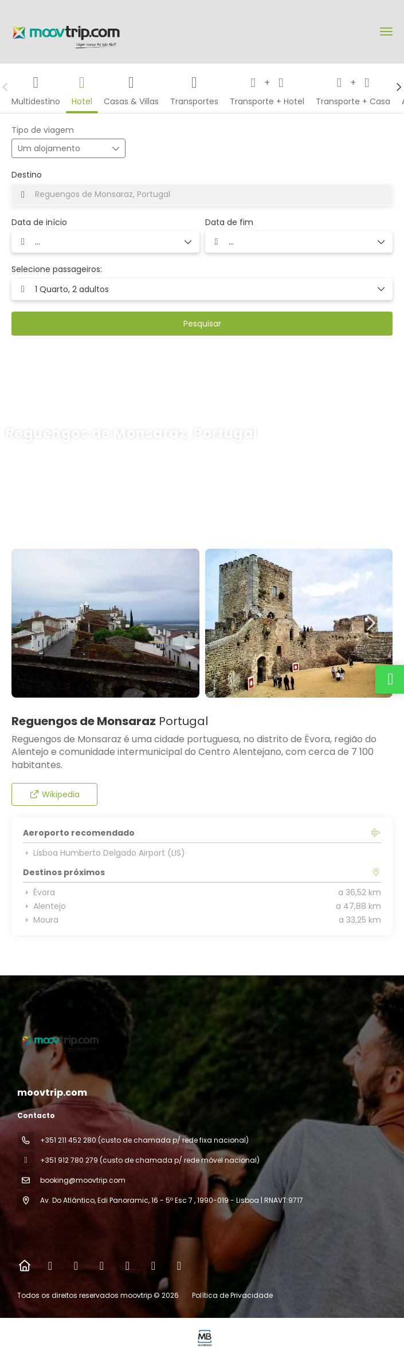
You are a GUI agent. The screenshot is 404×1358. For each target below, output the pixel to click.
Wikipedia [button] (54, 794)
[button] (5, 87)
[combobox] (202, 195)
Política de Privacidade (232, 1295)
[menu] (386, 31)
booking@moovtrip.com (82, 1180)
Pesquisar (202, 323)
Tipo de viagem (42, 130)
